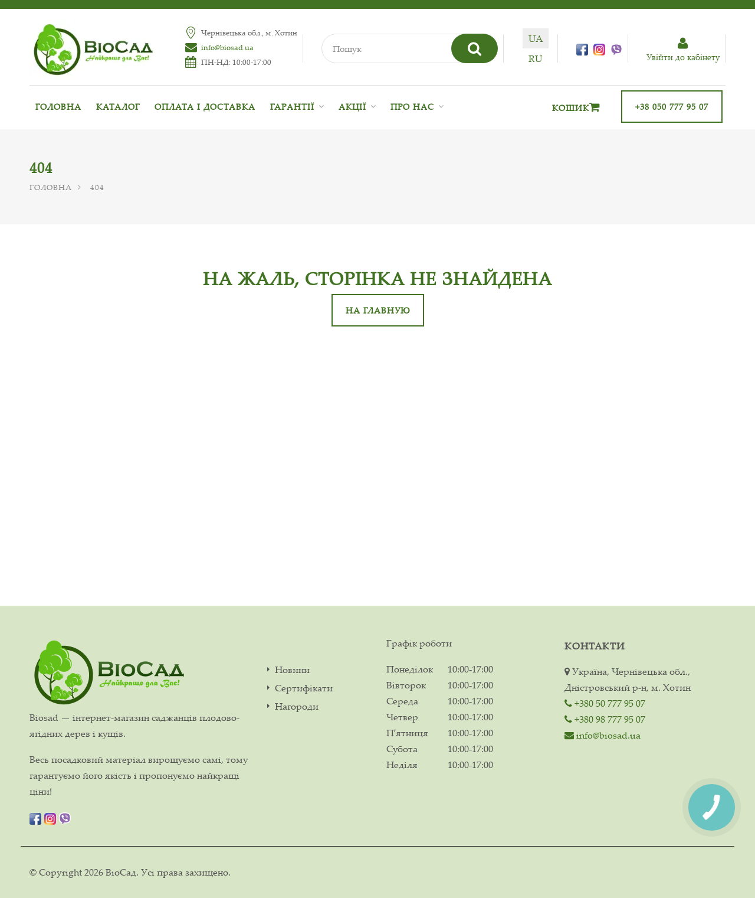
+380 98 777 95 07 (604, 719)
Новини (292, 670)
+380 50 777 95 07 (604, 703)
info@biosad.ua (227, 47)
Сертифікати (304, 688)
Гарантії (292, 106)
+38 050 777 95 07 (671, 106)
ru (535, 58)
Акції (352, 106)
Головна (58, 106)
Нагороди (297, 706)
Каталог (118, 106)
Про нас (412, 106)
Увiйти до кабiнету (683, 50)
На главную (378, 310)
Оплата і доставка (205, 106)
